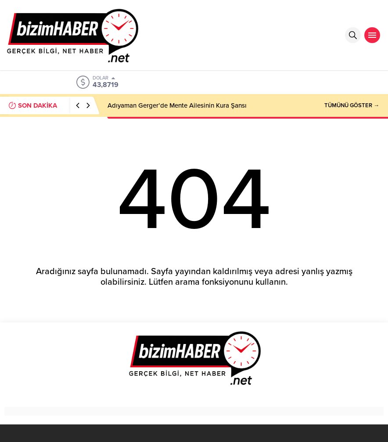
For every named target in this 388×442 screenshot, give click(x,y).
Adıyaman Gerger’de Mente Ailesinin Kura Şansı (177, 105)
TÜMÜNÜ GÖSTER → (351, 105)
